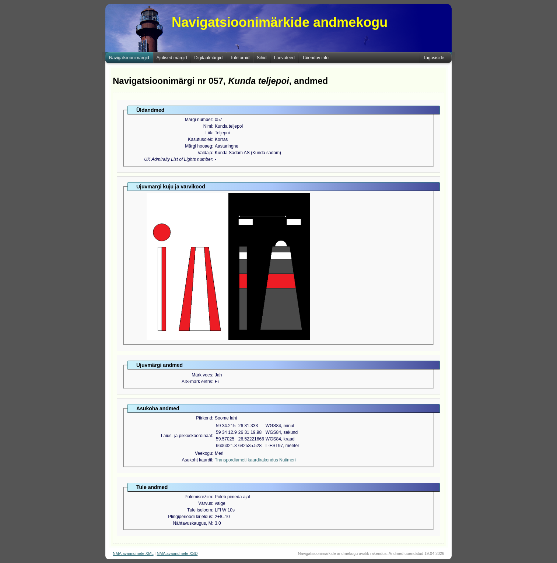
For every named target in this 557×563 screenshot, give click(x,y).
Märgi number (198, 119)
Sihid (262, 57)
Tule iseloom (199, 510)
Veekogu (203, 453)
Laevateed (284, 57)
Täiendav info (315, 57)
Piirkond (204, 418)
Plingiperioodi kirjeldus (190, 516)
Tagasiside (433, 57)
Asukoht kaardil (197, 460)
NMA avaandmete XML (133, 553)
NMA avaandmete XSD (177, 553)
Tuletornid (239, 57)
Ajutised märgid (172, 57)
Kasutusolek (200, 139)
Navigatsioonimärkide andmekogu (280, 22)
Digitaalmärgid (208, 57)
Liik (209, 132)
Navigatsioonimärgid (129, 57)
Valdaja (205, 152)
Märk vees (202, 375)
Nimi (207, 126)
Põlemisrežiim (198, 496)
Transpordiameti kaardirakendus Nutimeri (255, 460)
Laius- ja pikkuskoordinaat (186, 435)
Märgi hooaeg (198, 146)
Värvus (205, 503)
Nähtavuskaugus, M (192, 523)
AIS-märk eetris (197, 381)
